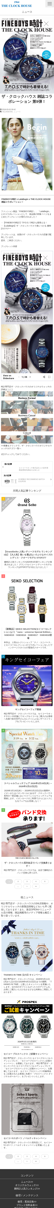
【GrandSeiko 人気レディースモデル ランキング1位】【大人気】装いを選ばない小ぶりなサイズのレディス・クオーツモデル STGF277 (28, 554)
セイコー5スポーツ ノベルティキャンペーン (25, 1138)
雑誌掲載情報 (7, 112)
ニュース (17, 112)
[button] (49, 3)
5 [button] (44, 881)
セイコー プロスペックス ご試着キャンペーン (26, 1054)
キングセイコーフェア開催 (28, 709)
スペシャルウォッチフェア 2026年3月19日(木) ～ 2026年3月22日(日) (28, 785)
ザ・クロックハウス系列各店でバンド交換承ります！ (28, 864)
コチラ (10, 389)
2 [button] (18, 881)
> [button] (27, 886)
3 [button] (27, 881)
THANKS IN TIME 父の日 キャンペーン (23, 975)
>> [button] (36, 886)
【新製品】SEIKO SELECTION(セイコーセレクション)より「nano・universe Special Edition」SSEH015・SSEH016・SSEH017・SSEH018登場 (28, 633)
